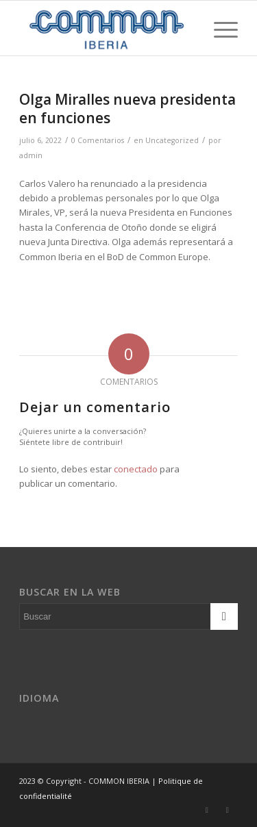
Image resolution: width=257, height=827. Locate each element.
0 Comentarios (97, 140)
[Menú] (219, 28)
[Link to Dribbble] (227, 810)
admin (30, 155)
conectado (136, 469)
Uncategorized (172, 140)
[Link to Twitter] (207, 810)
